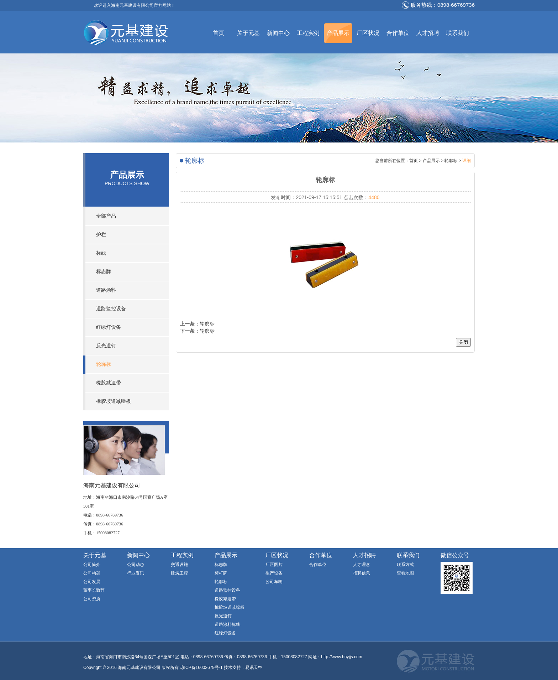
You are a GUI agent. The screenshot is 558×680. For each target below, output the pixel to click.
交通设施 (179, 564)
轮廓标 (103, 364)
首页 (218, 33)
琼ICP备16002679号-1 (201, 667)
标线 (101, 253)
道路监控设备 (111, 308)
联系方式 (405, 564)
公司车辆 (274, 581)
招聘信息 (361, 573)
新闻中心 (278, 33)
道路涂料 (106, 290)
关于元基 (248, 33)
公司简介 (91, 564)
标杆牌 (221, 573)
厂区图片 (274, 564)
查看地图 (405, 573)
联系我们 (457, 33)
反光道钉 (106, 345)
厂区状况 (368, 33)
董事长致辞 (94, 590)
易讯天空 (253, 667)
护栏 (101, 234)
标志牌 (103, 271)
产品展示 (338, 33)
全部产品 (106, 216)
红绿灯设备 (108, 327)
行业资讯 (135, 573)
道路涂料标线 (227, 624)
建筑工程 (179, 573)
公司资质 (91, 598)
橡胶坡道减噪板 (113, 401)
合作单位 (397, 33)
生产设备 (274, 573)
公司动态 (135, 564)
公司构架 (91, 573)
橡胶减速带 (108, 382)
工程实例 (308, 33)
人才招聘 (427, 33)
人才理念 (361, 564)
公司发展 (91, 581)
